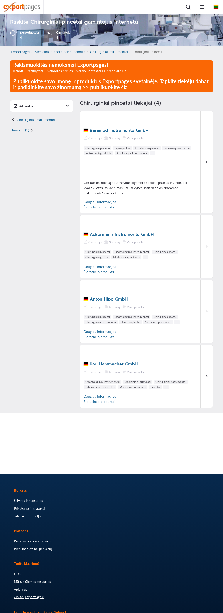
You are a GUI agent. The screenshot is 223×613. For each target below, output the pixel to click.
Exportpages (20, 52)
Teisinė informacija (27, 516)
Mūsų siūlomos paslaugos (32, 581)
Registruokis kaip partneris (33, 541)
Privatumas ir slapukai (29, 508)
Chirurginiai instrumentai (109, 52)
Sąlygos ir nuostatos (28, 500)
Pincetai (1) (20, 130)
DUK (17, 574)
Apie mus (20, 589)
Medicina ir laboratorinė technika (60, 52)
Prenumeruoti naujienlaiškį (33, 549)
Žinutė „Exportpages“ (29, 597)
